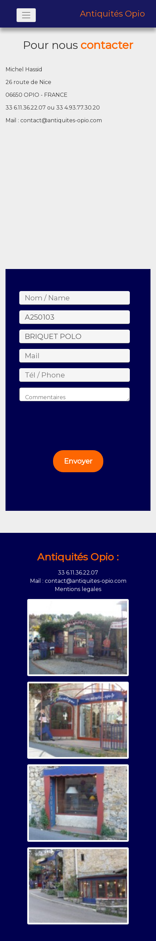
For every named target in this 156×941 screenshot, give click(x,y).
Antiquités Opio (112, 14)
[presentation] (69, 420)
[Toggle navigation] (26, 15)
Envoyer (78, 461)
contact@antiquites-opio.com (61, 120)
